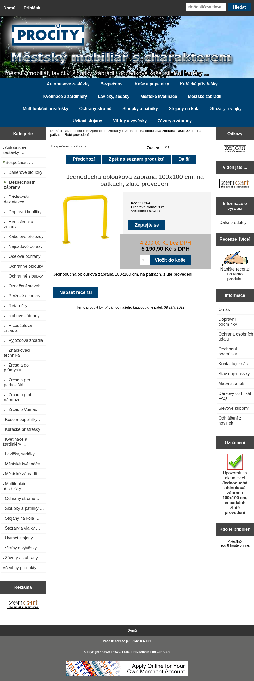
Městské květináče (158, 96)
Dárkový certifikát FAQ (235, 396)
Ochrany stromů (95, 108)
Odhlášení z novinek (230, 420)
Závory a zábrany (175, 121)
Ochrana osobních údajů (236, 336)
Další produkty (232, 222)
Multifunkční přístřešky (45, 108)
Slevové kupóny (234, 408)
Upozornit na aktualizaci (234, 484)
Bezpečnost (73, 131)
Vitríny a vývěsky (130, 121)
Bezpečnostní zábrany (103, 131)
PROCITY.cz (120, 652)
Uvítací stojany (87, 121)
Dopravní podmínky (228, 321)
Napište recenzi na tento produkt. (235, 266)
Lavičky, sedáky (113, 96)
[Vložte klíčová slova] (206, 7)
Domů (9, 7)
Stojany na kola (184, 108)
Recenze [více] (235, 239)
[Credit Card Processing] (127, 675)
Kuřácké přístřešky (199, 84)
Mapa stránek (231, 383)
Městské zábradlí (204, 96)
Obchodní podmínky (228, 351)
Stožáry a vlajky (226, 108)
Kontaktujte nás (233, 363)
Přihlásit (32, 7)
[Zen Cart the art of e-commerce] (23, 604)
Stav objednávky (234, 373)
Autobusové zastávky (68, 84)
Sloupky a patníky (140, 108)
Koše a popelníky (152, 84)
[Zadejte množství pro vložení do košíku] (144, 260)
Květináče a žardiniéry (65, 96)
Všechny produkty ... (22, 567)
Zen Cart (163, 652)
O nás (224, 309)
